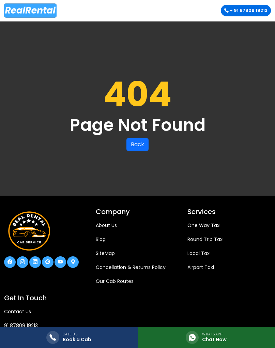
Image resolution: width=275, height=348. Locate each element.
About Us (106, 225)
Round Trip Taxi (205, 239)
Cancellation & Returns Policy (131, 267)
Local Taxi (199, 253)
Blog (101, 239)
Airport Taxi (200, 267)
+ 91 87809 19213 (246, 10)
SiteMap (105, 253)
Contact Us (17, 311)
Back (137, 144)
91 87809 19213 (21, 325)
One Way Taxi (203, 225)
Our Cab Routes (115, 281)
